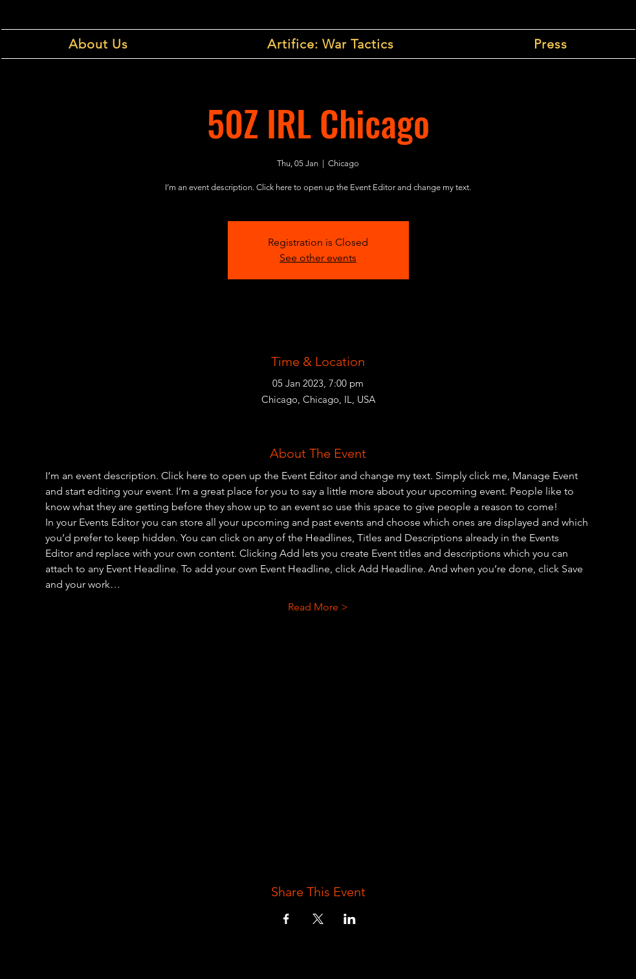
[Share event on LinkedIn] (350, 919)
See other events (318, 258)
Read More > (318, 607)
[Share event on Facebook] (286, 919)
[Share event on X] (318, 919)
